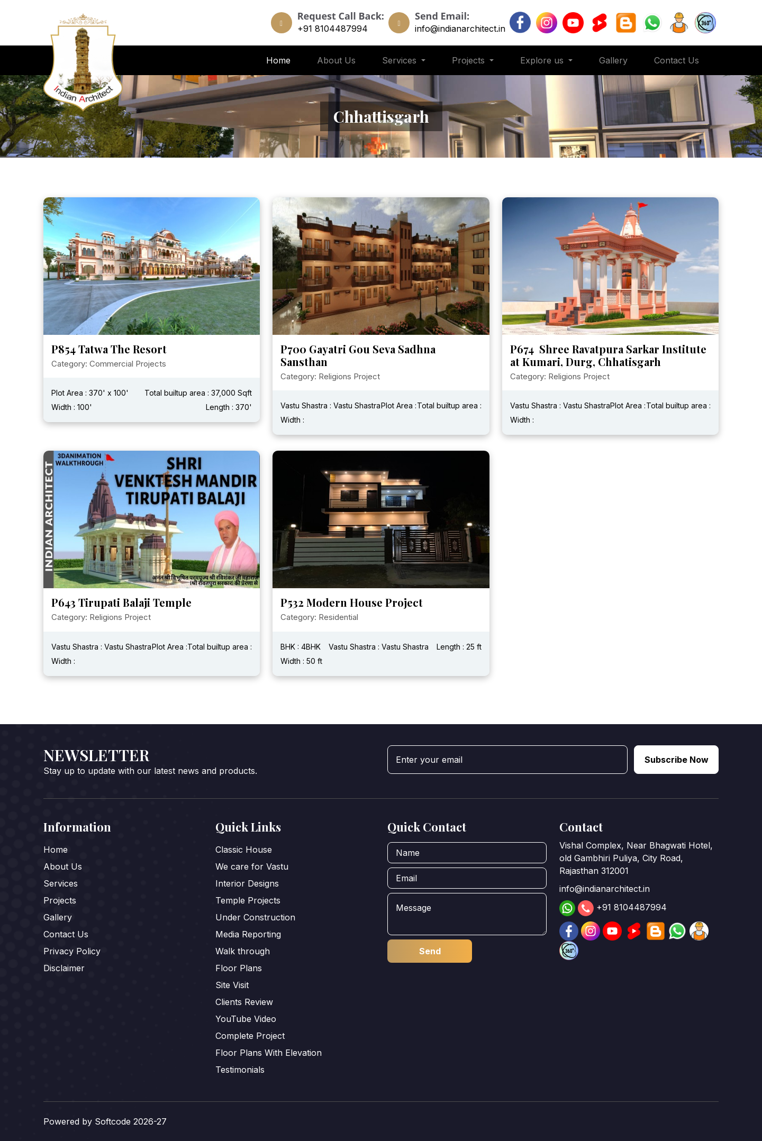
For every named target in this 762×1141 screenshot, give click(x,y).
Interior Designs (247, 883)
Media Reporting (248, 934)
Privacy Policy (72, 951)
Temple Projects (247, 900)
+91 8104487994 (332, 28)
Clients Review (244, 1002)
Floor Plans (238, 968)
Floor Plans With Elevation (268, 1052)
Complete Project (250, 1035)
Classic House (243, 849)
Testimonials (240, 1069)
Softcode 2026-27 (131, 1121)
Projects (59, 900)
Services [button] (400, 60)
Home (278, 60)
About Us (336, 60)
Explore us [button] (543, 60)
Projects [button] (469, 60)
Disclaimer (64, 968)
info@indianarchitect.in (460, 28)
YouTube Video (245, 1019)
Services (60, 883)
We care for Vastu (251, 866)
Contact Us (676, 60)
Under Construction (255, 917)
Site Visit (232, 985)
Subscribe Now (677, 759)
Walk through (242, 951)
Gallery (613, 60)
